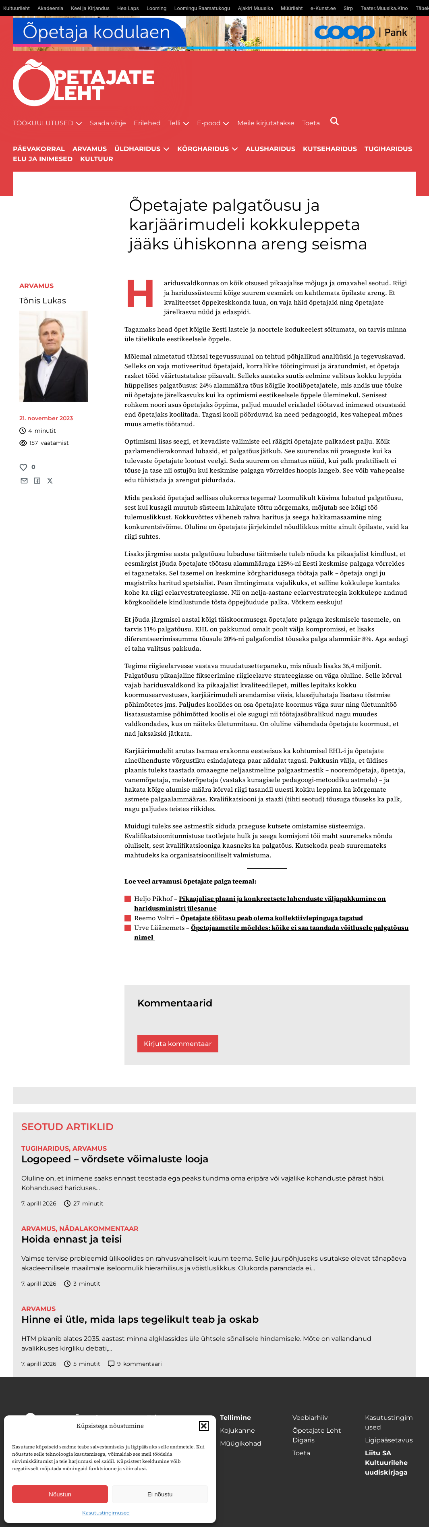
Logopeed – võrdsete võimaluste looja (115, 1159)
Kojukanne (237, 1430)
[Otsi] (334, 121)
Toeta (311, 123)
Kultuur (96, 159)
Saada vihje (108, 123)
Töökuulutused (43, 123)
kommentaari (135, 1364)
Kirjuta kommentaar (178, 1044)
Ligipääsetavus (389, 1440)
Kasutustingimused (106, 1513)
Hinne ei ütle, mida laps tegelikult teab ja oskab (140, 1319)
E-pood (209, 123)
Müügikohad (240, 1443)
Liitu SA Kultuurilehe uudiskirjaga (386, 1462)
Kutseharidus (330, 149)
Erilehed (147, 123)
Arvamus (36, 286)
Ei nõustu (160, 1494)
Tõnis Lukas (42, 300)
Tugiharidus (388, 149)
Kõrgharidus (203, 149)
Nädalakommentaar (99, 1228)
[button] (204, 1426)
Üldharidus (137, 149)
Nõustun (60, 1494)
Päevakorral (39, 149)
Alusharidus (270, 149)
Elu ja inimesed (43, 159)
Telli (174, 123)
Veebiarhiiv (310, 1417)
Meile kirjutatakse (265, 123)
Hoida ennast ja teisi (71, 1239)
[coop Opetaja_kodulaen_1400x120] (214, 33)
